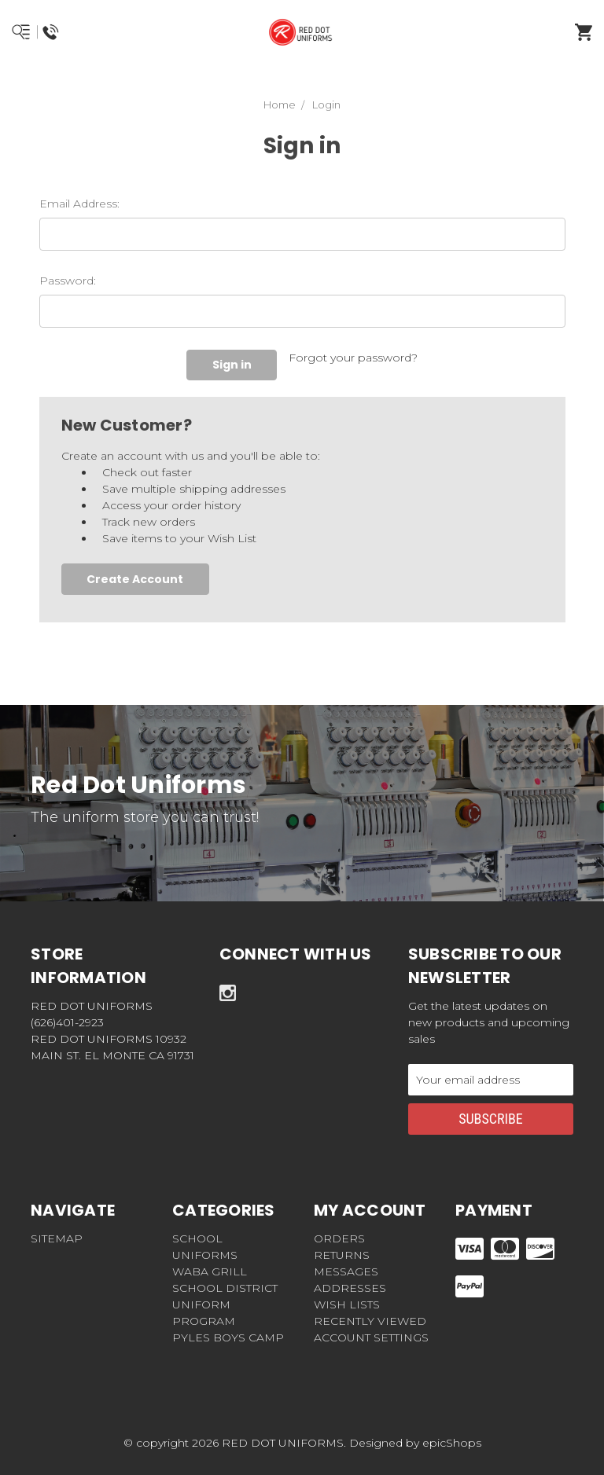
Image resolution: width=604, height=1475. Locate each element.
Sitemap (57, 1238)
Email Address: (79, 203)
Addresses (350, 1288)
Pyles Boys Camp (228, 1337)
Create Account (135, 579)
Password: (67, 280)
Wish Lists (347, 1304)
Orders (339, 1238)
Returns (342, 1255)
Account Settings (371, 1337)
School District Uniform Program (225, 1304)
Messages (346, 1271)
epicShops (451, 1443)
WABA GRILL (209, 1271)
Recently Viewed (370, 1321)
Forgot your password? (353, 357)
